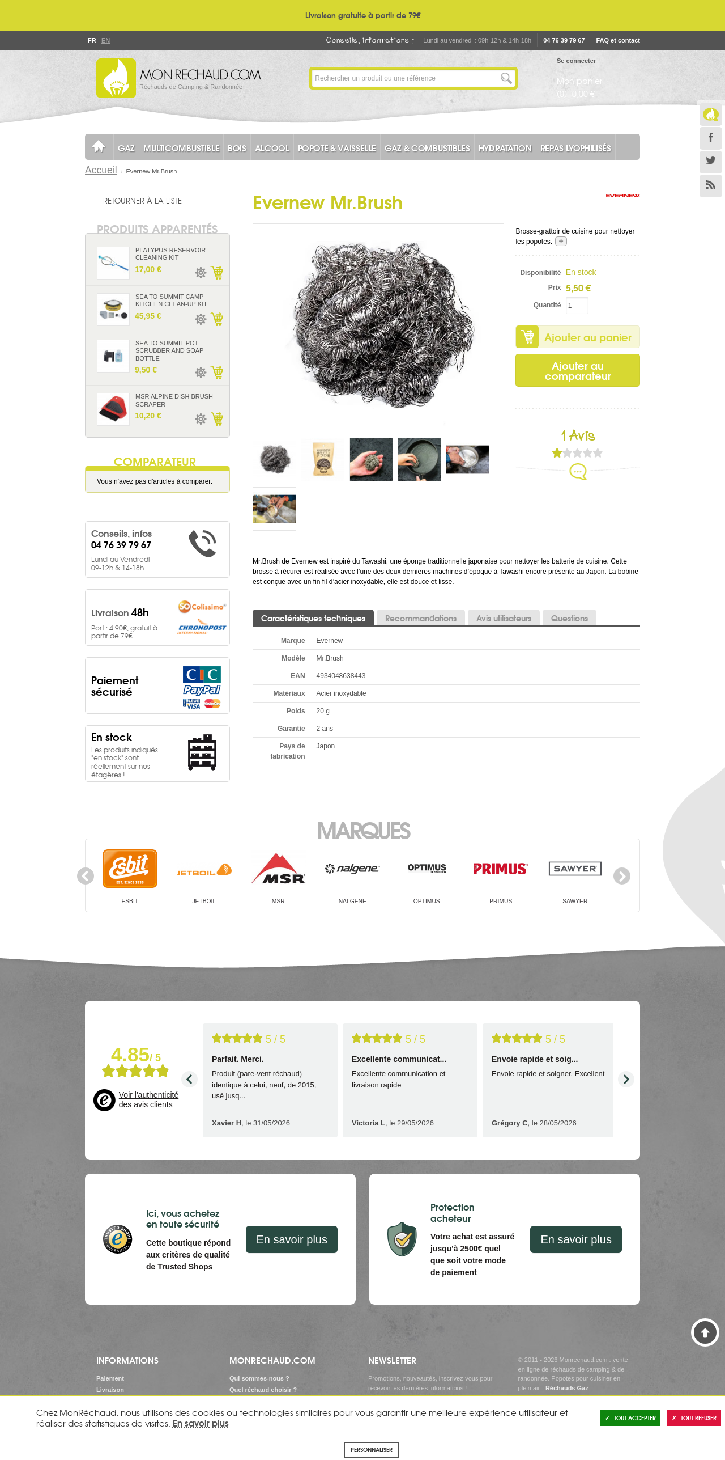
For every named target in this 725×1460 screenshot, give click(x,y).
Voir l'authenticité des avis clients (148, 1100)
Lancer (506, 78)
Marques (363, 829)
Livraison (110, 1389)
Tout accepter (630, 1418)
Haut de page (705, 1332)
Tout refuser (694, 1418)
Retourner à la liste (142, 200)
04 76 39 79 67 (564, 40)
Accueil (101, 170)
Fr (92, 40)
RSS (711, 186)
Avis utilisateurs (503, 618)
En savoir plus (291, 1239)
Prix (554, 287)
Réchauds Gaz (566, 1388)
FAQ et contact (618, 40)
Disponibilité (540, 273)
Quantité (547, 305)
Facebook (711, 138)
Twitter (711, 162)
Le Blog (711, 114)
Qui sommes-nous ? (259, 1378)
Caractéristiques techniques (313, 618)
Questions (569, 618)
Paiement (110, 1378)
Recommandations (421, 618)
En (105, 40)
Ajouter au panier (588, 337)
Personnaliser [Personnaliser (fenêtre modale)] (372, 1449)
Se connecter (576, 60)
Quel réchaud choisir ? (263, 1389)
